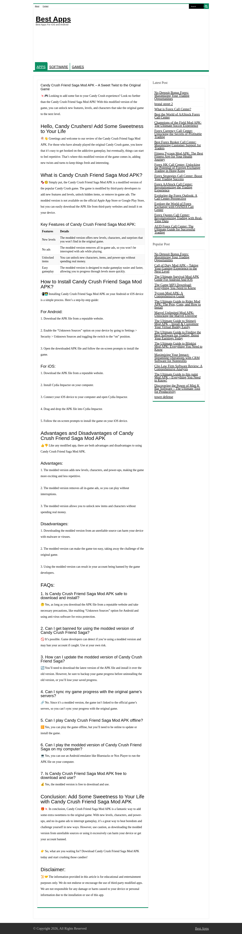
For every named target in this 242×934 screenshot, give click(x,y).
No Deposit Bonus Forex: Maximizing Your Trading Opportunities (171, 96)
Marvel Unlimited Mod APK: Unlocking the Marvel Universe (175, 314)
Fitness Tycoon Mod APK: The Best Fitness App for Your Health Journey (178, 156)
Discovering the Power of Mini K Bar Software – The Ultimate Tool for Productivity (177, 388)
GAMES (78, 67)
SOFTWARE (58, 67)
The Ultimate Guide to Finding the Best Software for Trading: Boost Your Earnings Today (177, 335)
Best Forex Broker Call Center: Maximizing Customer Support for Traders (177, 145)
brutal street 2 (163, 104)
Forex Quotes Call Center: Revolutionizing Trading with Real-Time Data (178, 218)
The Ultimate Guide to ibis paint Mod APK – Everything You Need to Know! (177, 377)
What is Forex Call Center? (172, 109)
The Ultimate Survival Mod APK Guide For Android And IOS (176, 278)
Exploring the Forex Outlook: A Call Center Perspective (175, 197)
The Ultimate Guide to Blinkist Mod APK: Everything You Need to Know (178, 346)
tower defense (163, 397)
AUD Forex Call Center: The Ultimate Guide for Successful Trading (174, 229)
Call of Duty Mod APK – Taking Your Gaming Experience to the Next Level (176, 268)
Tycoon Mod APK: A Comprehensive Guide (169, 294)
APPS (41, 67)
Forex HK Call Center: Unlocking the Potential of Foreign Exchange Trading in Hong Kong (177, 168)
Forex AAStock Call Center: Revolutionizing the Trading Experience (173, 187)
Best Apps (53, 19)
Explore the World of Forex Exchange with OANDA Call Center (174, 207)
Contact (45, 6)
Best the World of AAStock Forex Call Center (177, 115)
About (37, 6)
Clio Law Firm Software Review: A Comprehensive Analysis (178, 367)
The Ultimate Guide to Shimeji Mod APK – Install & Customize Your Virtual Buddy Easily (176, 324)
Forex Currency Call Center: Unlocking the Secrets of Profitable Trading (178, 134)
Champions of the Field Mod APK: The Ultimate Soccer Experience (178, 124)
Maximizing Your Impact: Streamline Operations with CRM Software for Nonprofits (177, 358)
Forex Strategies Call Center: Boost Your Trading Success (178, 177)
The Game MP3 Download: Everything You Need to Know (175, 286)
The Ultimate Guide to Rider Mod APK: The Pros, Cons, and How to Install (177, 304)
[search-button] (206, 6)
